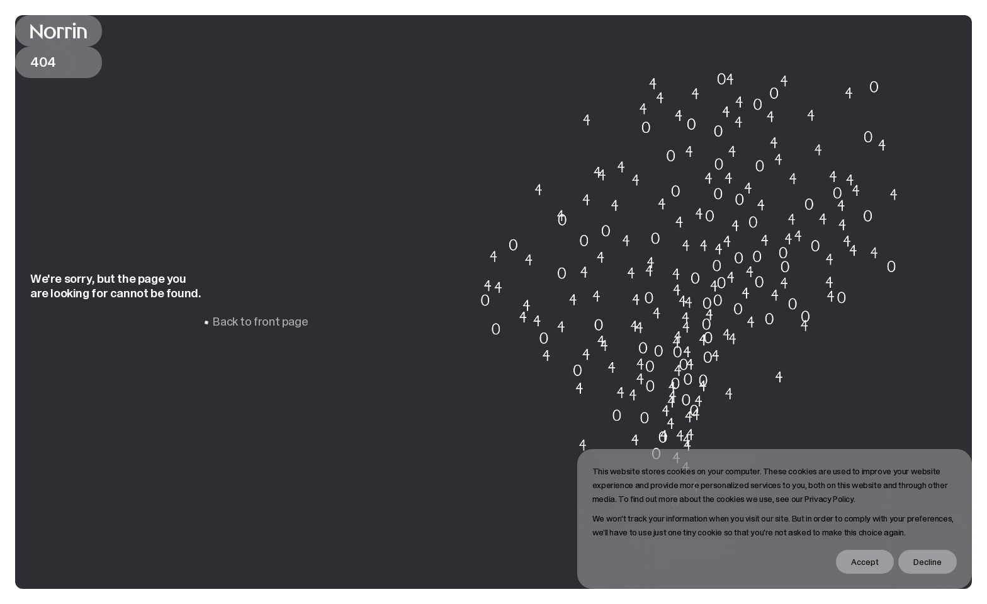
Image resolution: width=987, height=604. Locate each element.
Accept (865, 561)
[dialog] (774, 519)
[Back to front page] (58, 31)
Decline (927, 561)
